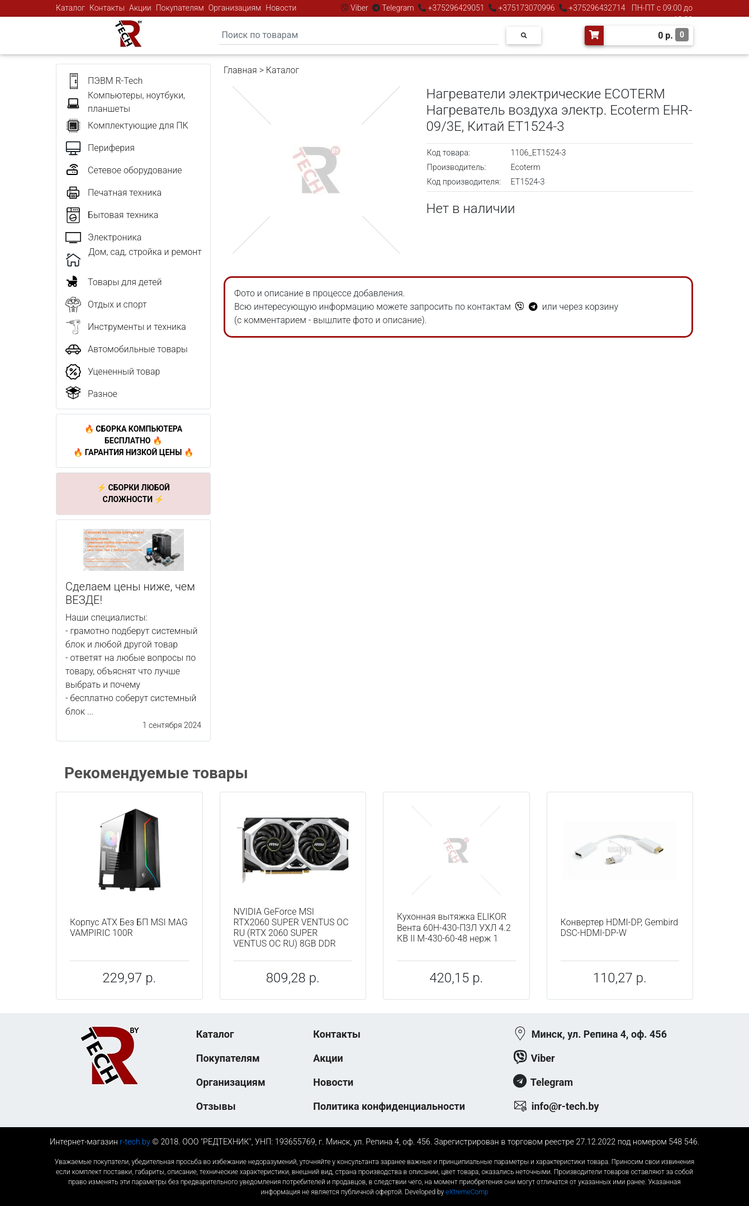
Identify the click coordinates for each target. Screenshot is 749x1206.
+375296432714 (596, 7)
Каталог (70, 7)
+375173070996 (525, 7)
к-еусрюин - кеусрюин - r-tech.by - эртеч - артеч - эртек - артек (374, 1153)
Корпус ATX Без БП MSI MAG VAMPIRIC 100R (129, 927)
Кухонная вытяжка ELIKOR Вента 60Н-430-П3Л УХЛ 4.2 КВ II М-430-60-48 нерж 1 (454, 927)
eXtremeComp (466, 1192)
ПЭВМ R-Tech (115, 80)
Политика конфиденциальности (389, 1106)
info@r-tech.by (565, 1106)
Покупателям (180, 7)
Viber (359, 7)
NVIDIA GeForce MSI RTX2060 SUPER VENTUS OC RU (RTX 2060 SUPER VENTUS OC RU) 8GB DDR (291, 927)
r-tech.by (135, 1142)
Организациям (235, 7)
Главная (240, 70)
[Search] (359, 35)
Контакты (107, 7)
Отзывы (216, 1106)
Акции (140, 7)
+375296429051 (456, 7)
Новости (281, 7)
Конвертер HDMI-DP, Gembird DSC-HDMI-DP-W (620, 927)
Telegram (398, 7)
